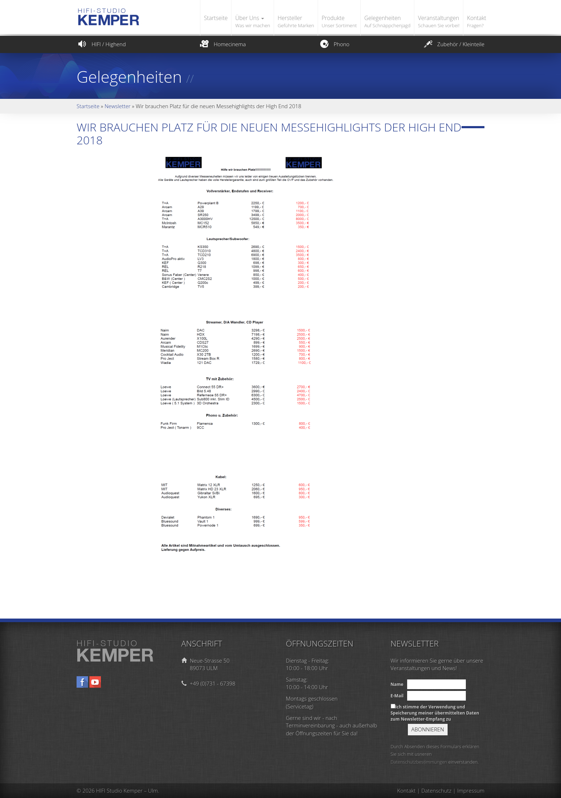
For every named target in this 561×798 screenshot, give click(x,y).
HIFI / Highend (101, 44)
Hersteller (296, 21)
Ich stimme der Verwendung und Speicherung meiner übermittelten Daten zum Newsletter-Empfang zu (435, 713)
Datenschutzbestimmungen (419, 762)
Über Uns (252, 21)
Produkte (339, 21)
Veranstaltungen (438, 21)
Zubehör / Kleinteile (453, 44)
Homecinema (222, 44)
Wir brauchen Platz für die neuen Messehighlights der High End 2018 (269, 133)
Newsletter (117, 106)
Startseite (216, 18)
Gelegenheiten (387, 21)
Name (397, 684)
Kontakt (476, 21)
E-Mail (397, 696)
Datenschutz (436, 790)
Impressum (470, 790)
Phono (334, 44)
